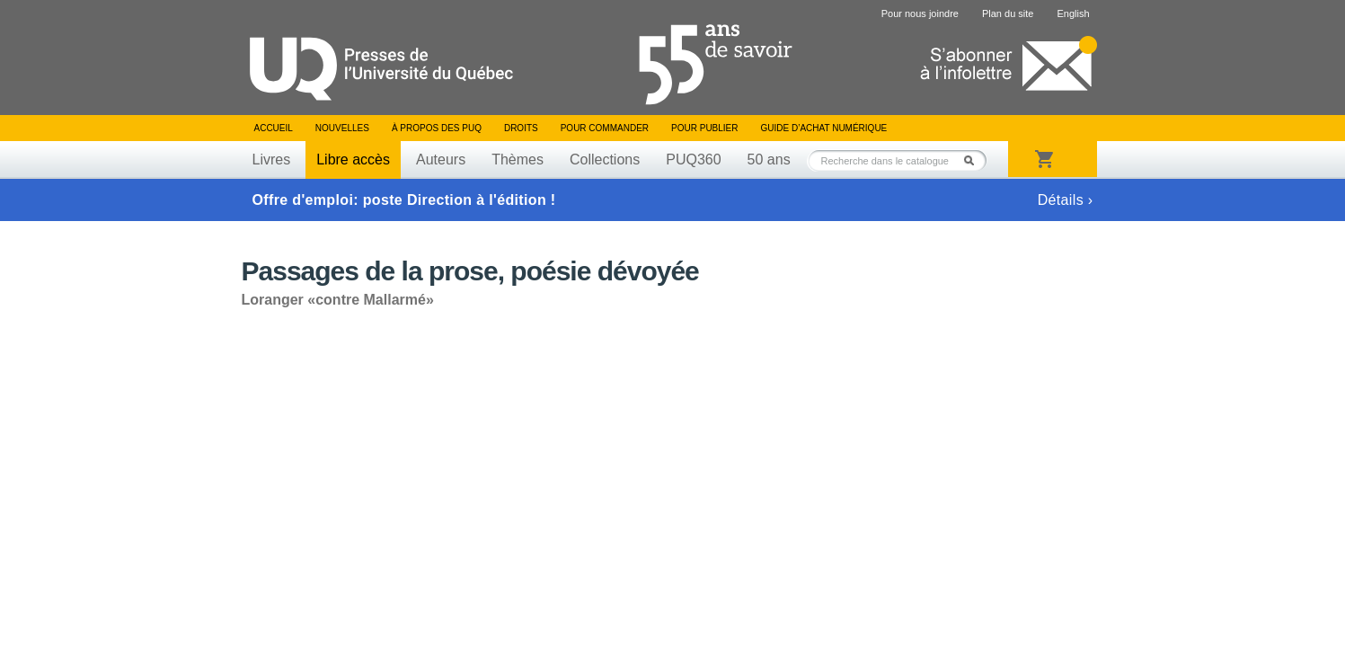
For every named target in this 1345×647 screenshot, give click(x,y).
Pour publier (704, 128)
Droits (521, 128)
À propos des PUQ (437, 128)
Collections (605, 159)
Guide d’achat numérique (824, 128)
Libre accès (353, 159)
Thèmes (517, 159)
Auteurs (440, 159)
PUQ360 (693, 159)
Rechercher (973, 160)
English (1073, 13)
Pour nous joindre (920, 13)
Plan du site (1007, 13)
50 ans (769, 159)
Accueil (273, 128)
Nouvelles (342, 128)
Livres (271, 159)
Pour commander (605, 128)
